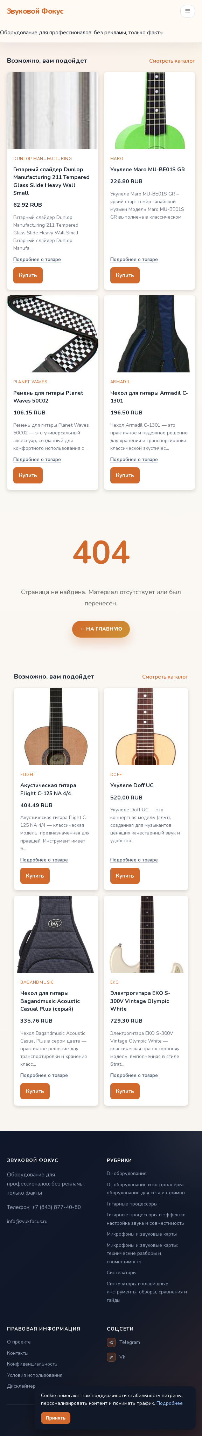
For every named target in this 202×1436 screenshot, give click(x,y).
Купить (28, 275)
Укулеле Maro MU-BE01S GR (147, 169)
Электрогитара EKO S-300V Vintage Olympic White (140, 1000)
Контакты (17, 1353)
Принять (55, 1418)
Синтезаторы (122, 1272)
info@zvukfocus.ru (27, 1221)
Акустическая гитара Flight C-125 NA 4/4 (48, 789)
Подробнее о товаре (37, 259)
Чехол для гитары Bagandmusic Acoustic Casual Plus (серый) (50, 1000)
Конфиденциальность (32, 1364)
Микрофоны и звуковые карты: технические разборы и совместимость (142, 1253)
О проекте (19, 1342)
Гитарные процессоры (132, 1204)
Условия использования (34, 1375)
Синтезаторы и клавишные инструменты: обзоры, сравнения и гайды (147, 1292)
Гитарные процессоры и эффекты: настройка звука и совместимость (146, 1219)
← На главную (101, 629)
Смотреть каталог (172, 60)
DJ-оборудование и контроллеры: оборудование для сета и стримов (146, 1188)
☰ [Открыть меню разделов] (187, 11)
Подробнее (169, 1403)
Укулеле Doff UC (131, 785)
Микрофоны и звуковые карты (142, 1234)
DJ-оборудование (127, 1173)
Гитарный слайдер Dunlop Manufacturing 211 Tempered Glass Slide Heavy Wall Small (51, 181)
